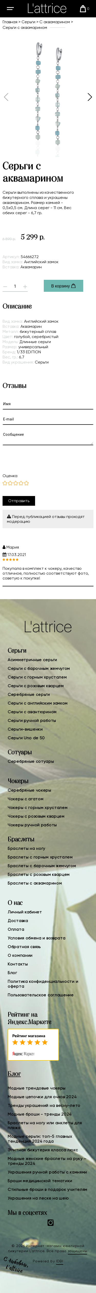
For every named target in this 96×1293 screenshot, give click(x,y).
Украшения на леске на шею (38, 1198)
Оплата (16, 929)
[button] (89, 97)
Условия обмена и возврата (37, 938)
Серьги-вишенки (25, 729)
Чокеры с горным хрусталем (38, 807)
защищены (77, 1251)
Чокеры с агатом (26, 798)
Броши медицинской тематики (40, 1180)
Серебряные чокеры (29, 790)
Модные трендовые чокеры (37, 1088)
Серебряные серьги (29, 694)
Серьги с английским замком (38, 703)
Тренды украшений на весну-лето (44, 1105)
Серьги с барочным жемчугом (39, 668)
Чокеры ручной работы (32, 825)
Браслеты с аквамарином (35, 883)
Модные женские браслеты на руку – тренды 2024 (47, 1161)
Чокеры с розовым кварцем (36, 816)
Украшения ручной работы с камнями (47, 1172)
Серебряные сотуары (31, 761)
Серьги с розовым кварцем (36, 685)
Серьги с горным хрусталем (37, 677)
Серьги (28, 21)
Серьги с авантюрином (32, 711)
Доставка (18, 920)
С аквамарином (54, 21)
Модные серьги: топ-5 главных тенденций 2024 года (40, 1139)
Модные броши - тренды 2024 (40, 1114)
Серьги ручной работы (32, 720)
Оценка (10, 475)
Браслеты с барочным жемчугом (42, 865)
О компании (20, 955)
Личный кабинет (25, 912)
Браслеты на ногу (26, 848)
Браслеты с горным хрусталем (40, 857)
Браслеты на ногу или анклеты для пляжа (45, 1125)
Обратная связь (24, 946)
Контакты (18, 964)
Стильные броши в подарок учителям (47, 1189)
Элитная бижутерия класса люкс (43, 1149)
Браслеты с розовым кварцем (39, 874)
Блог (12, 972)
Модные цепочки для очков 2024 (42, 1096)
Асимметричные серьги (32, 659)
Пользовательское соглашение (41, 995)
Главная (10, 21)
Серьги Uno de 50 (26, 737)
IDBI (59, 1261)
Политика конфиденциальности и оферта (43, 984)
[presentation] (43, 459)
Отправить (18, 500)
